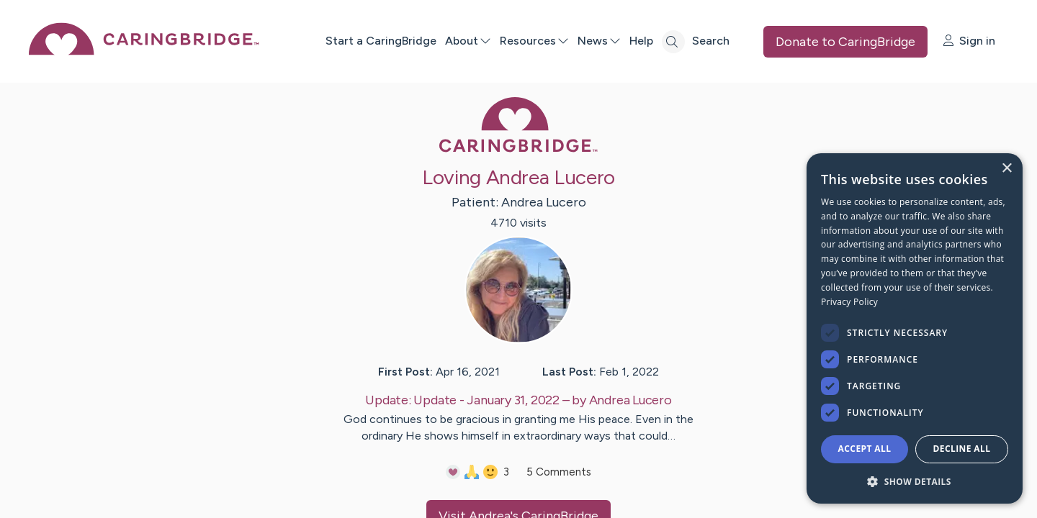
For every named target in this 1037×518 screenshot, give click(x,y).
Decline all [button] (962, 448)
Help (641, 40)
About (468, 40)
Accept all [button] (865, 448)
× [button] (1006, 168)
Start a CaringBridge (381, 40)
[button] (914, 481)
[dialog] (915, 328)
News (599, 40)
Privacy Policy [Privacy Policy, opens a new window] (849, 302)
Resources (534, 40)
